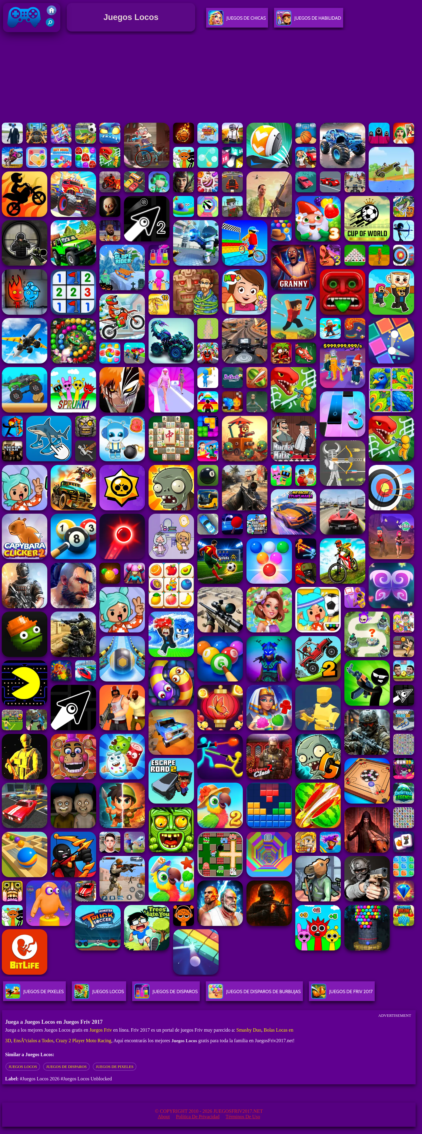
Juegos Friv (100, 1030)
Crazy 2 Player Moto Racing (83, 1040)
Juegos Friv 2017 (24, 30)
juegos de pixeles (114, 1066)
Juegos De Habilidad (308, 20)
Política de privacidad (197, 1116)
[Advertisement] (211, 78)
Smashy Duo (248, 1030)
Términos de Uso (243, 1116)
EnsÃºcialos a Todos (34, 1040)
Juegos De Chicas (237, 20)
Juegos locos (22, 1066)
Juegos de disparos (66, 1066)
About (164, 1116)
